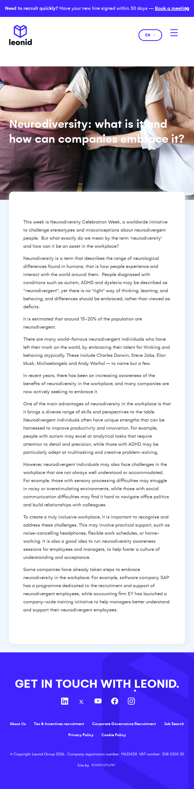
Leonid (20, 35)
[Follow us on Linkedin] (64, 702)
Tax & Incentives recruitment (59, 724)
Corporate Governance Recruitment (124, 724)
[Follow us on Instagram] (131, 702)
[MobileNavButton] (174, 32)
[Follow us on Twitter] (81, 702)
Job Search (174, 724)
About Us (18, 724)
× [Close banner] (186, 9)
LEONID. (156, 684)
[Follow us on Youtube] (98, 702)
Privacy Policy (80, 735)
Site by (97, 765)
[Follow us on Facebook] (114, 702)
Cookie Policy (114, 735)
